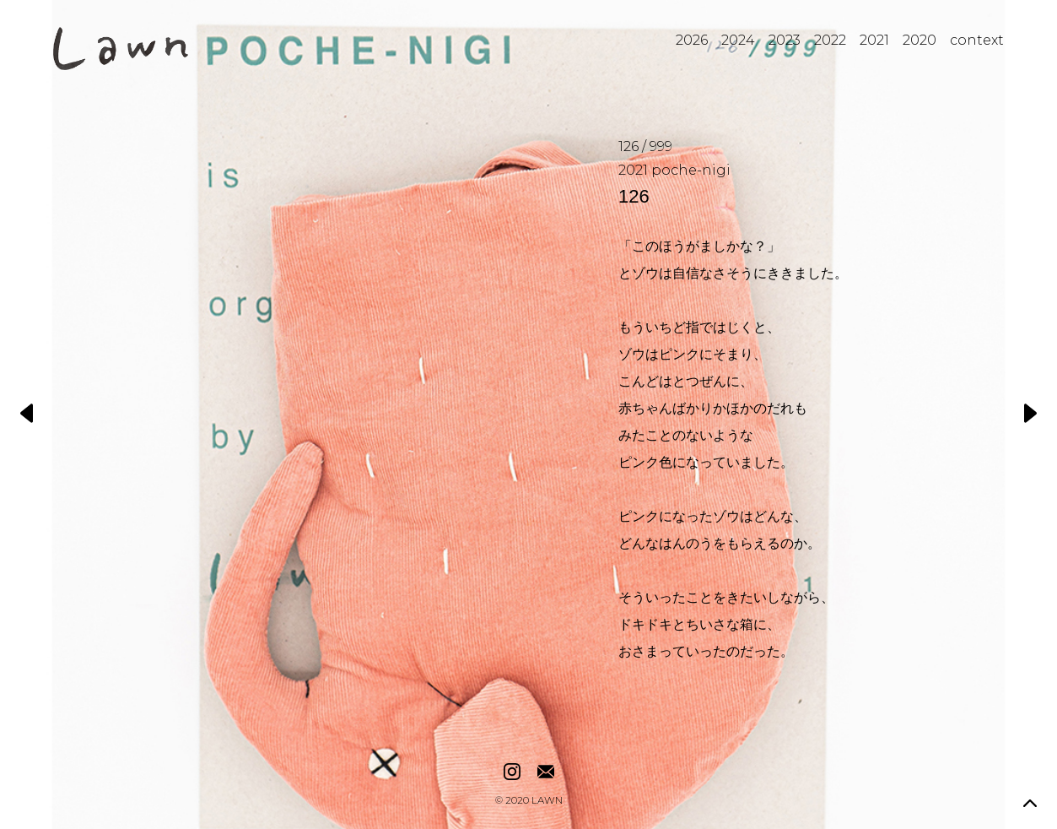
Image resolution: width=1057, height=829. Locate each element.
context (977, 40)
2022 (830, 40)
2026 (692, 40)
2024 (738, 40)
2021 (874, 40)
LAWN (547, 801)
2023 (784, 40)
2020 (919, 40)
